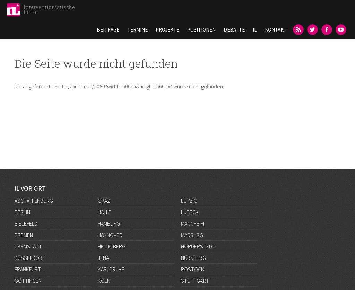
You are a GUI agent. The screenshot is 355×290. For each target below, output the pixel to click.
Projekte (167, 29)
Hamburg (109, 223)
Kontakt (276, 29)
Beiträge (108, 29)
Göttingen (28, 280)
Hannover (110, 234)
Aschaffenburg (34, 200)
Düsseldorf (30, 257)
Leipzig (189, 200)
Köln (104, 280)
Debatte (234, 29)
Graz (104, 200)
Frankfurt (28, 269)
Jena (103, 257)
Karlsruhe (111, 269)
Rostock (192, 269)
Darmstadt (28, 246)
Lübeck (190, 212)
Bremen (24, 234)
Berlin (22, 212)
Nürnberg (193, 257)
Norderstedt (198, 246)
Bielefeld (26, 223)
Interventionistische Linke (49, 9)
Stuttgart (195, 280)
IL (255, 29)
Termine (137, 29)
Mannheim (192, 223)
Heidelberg (111, 246)
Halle (104, 212)
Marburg (192, 234)
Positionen (201, 29)
